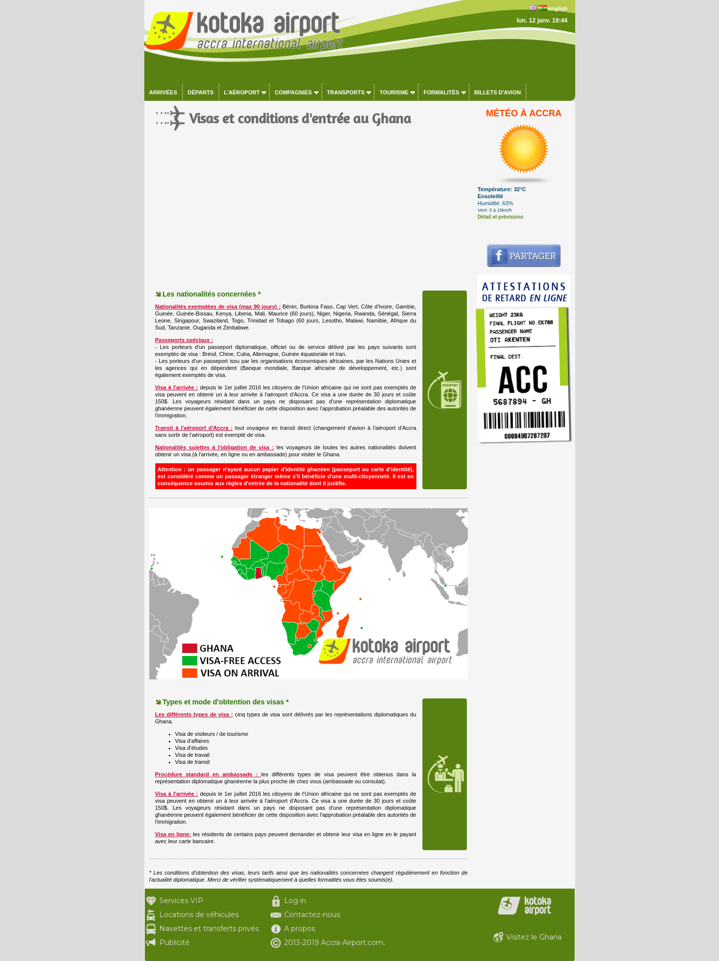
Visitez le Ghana (534, 937)
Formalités (441, 92)
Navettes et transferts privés (209, 928)
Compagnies (293, 92)
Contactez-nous (312, 914)
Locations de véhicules (199, 914)
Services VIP (181, 900)
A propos (299, 928)
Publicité (174, 942)
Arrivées (163, 92)
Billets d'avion (497, 92)
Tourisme (393, 92)
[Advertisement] (308, 220)
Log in (295, 900)
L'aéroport (242, 92)
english (558, 8)
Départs (201, 92)
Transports (346, 92)
